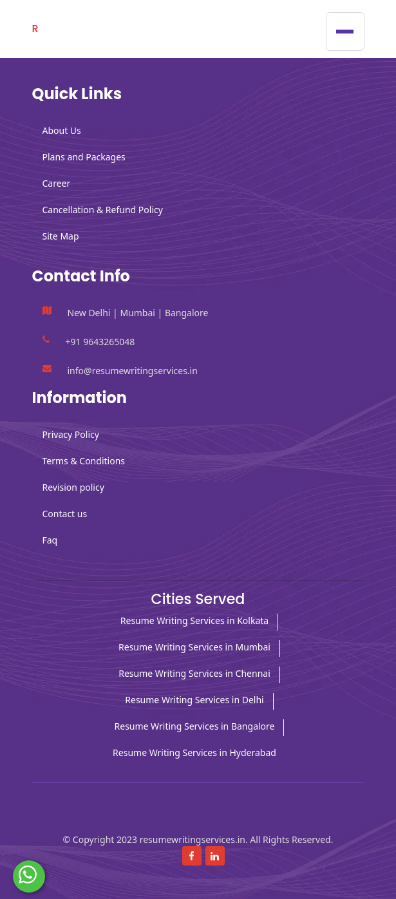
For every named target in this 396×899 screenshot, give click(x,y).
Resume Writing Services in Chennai (194, 673)
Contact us (65, 513)
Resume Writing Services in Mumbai (194, 647)
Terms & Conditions (84, 461)
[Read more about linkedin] (215, 856)
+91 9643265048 (100, 342)
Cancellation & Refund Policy (102, 209)
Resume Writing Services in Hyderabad (194, 752)
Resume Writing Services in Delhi (194, 700)
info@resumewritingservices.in (133, 370)
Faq (50, 540)
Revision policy (73, 487)
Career (56, 183)
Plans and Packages (84, 157)
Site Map (60, 236)
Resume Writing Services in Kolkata (194, 620)
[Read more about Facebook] (192, 856)
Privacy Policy (70, 434)
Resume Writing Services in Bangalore (195, 726)
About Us (61, 130)
